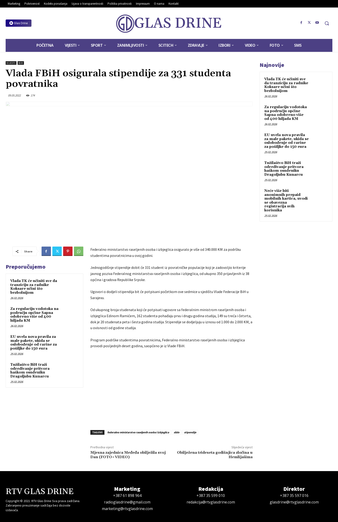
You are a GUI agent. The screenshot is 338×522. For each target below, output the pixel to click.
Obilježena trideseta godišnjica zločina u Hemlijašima (215, 454)
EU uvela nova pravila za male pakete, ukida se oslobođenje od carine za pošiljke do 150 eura (33, 343)
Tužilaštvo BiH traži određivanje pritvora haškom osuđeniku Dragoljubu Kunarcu (30, 370)
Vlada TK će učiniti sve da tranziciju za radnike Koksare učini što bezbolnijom (33, 287)
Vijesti (11, 63)
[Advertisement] (171, 388)
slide (176, 432)
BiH (21, 63)
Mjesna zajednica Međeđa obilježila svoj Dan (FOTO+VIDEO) (128, 454)
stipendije (190, 432)
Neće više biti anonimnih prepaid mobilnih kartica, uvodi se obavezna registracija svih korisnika (286, 201)
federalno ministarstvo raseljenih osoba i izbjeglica (138, 432)
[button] (326, 23)
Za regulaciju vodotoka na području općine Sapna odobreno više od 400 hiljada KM (34, 315)
